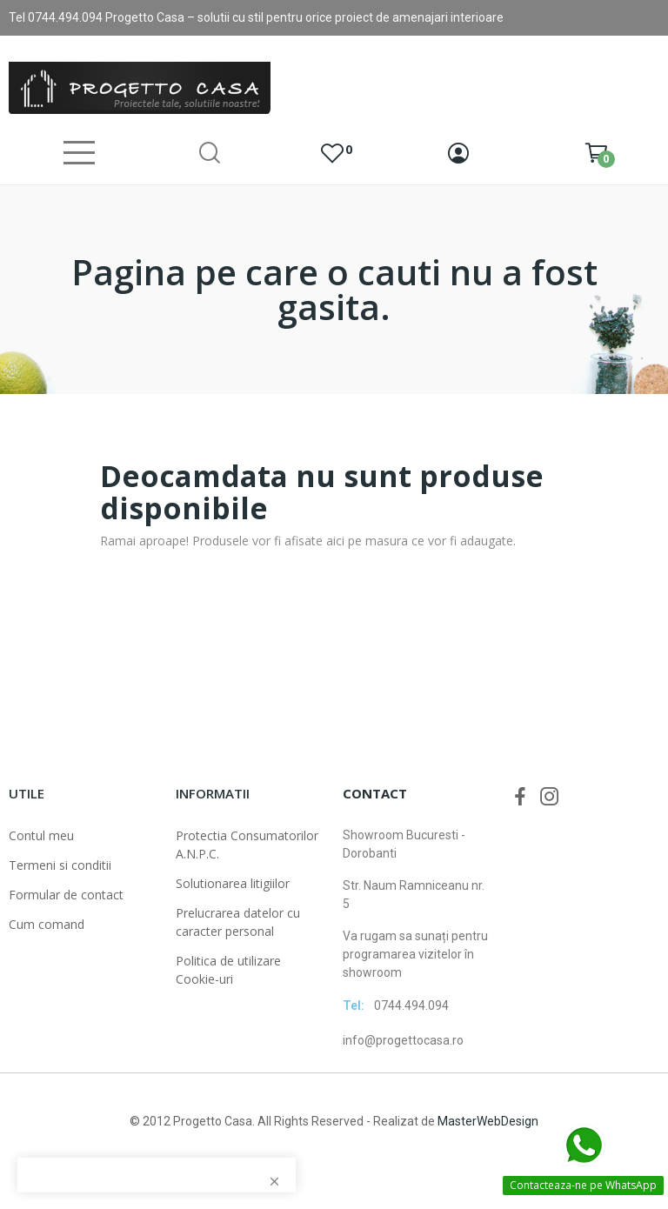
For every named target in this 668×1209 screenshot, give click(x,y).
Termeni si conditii (60, 865)
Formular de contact (66, 894)
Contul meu (41, 835)
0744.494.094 (411, 1005)
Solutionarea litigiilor (233, 883)
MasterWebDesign (488, 1121)
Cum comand (46, 924)
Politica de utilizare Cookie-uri (228, 969)
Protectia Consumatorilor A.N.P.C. (247, 844)
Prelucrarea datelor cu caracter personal (238, 922)
